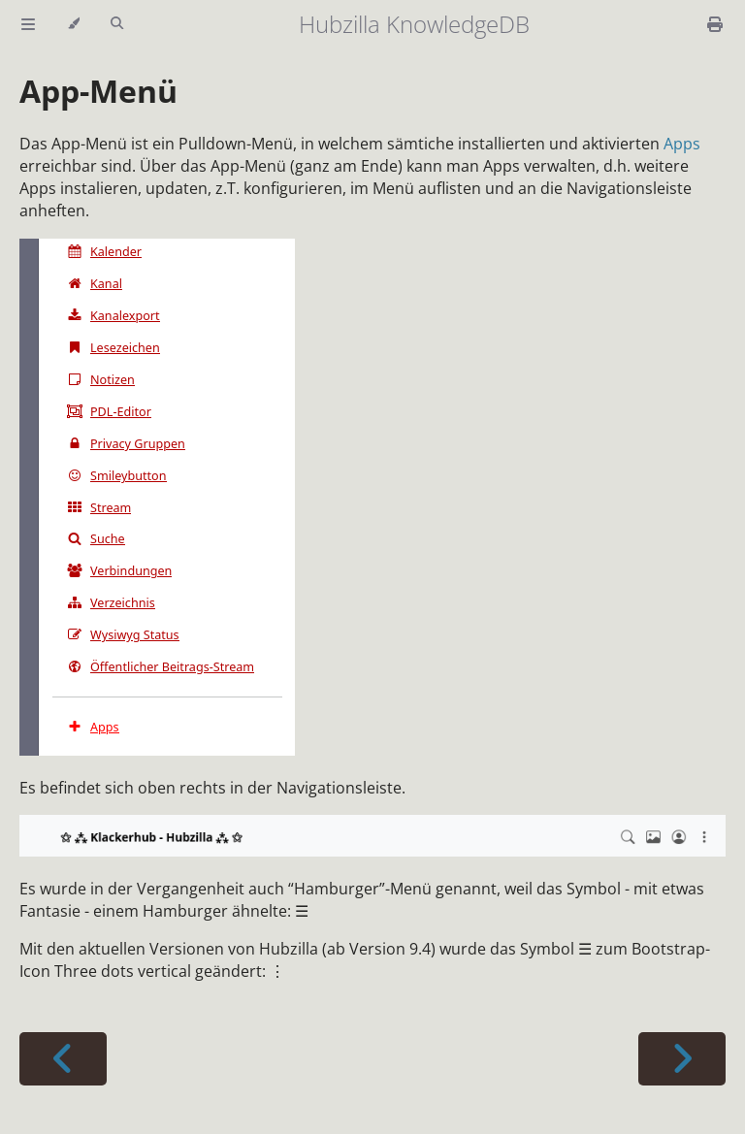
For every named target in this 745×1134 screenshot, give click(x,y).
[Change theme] (73, 24)
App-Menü (98, 91)
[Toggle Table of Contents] (28, 24)
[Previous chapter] (63, 1058)
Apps (682, 143)
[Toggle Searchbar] (117, 24)
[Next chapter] (682, 1058)
